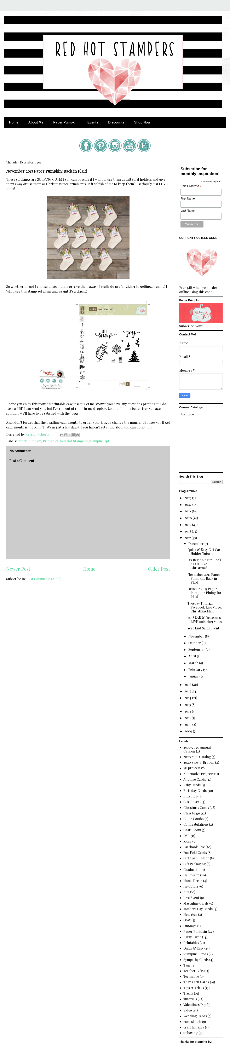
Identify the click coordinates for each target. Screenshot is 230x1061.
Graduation (192, 869)
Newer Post (18, 569)
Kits (186, 892)
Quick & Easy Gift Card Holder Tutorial (205, 551)
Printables (50, 441)
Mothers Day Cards (198, 909)
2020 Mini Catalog (197, 757)
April (192, 656)
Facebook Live (194, 847)
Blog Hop (190, 796)
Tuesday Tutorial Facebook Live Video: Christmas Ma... (205, 607)
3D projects (191, 768)
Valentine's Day (194, 1004)
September (197, 649)
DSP (186, 836)
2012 (188, 711)
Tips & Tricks (193, 988)
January (194, 676)
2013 (188, 704)
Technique (191, 976)
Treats (188, 993)
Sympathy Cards (195, 959)
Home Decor (192, 880)
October (195, 643)
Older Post (159, 569)
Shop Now (142, 122)
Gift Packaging (194, 864)
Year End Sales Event (203, 628)
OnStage (189, 926)
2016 (188, 684)
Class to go (191, 813)
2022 (188, 504)
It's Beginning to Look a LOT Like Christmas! (204, 564)
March (193, 663)
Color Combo (193, 819)
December (196, 543)
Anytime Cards (194, 779)
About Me (35, 122)
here (149, 427)
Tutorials (190, 999)
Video (187, 1010)
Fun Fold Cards (195, 852)
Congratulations (195, 824)
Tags (187, 965)
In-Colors (191, 886)
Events (92, 122)
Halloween (191, 875)
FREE (187, 841)
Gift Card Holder (196, 858)
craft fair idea (193, 1027)
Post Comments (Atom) (44, 579)
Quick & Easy (193, 948)
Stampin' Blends (195, 954)
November (196, 636)
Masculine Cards (195, 903)
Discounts (116, 122)
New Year (190, 914)
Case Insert (192, 802)
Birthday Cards (195, 790)
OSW (187, 920)
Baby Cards (192, 785)
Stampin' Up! (99, 441)
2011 (187, 718)
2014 (188, 698)
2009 (188, 731)
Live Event (191, 897)
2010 (188, 724)
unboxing (190, 1033)
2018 (188, 531)
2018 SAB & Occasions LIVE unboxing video (205, 619)
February (195, 669)
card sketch (192, 1021)
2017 (187, 538)
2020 (188, 518)
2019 (188, 524)
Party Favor (192, 937)
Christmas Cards (196, 807)
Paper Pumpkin (65, 122)
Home (13, 122)
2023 (188, 498)
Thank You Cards (196, 982)
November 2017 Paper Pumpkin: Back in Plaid (204, 578)
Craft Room (192, 830)
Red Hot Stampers (74, 441)
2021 (188, 511)
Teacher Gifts (193, 971)
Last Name (187, 210)
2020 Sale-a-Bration (198, 762)
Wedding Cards (195, 1016)
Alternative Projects (198, 774)
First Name (187, 198)
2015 (188, 691)
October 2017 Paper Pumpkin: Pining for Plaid (205, 593)
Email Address (191, 186)
